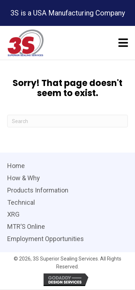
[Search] (67, 121)
